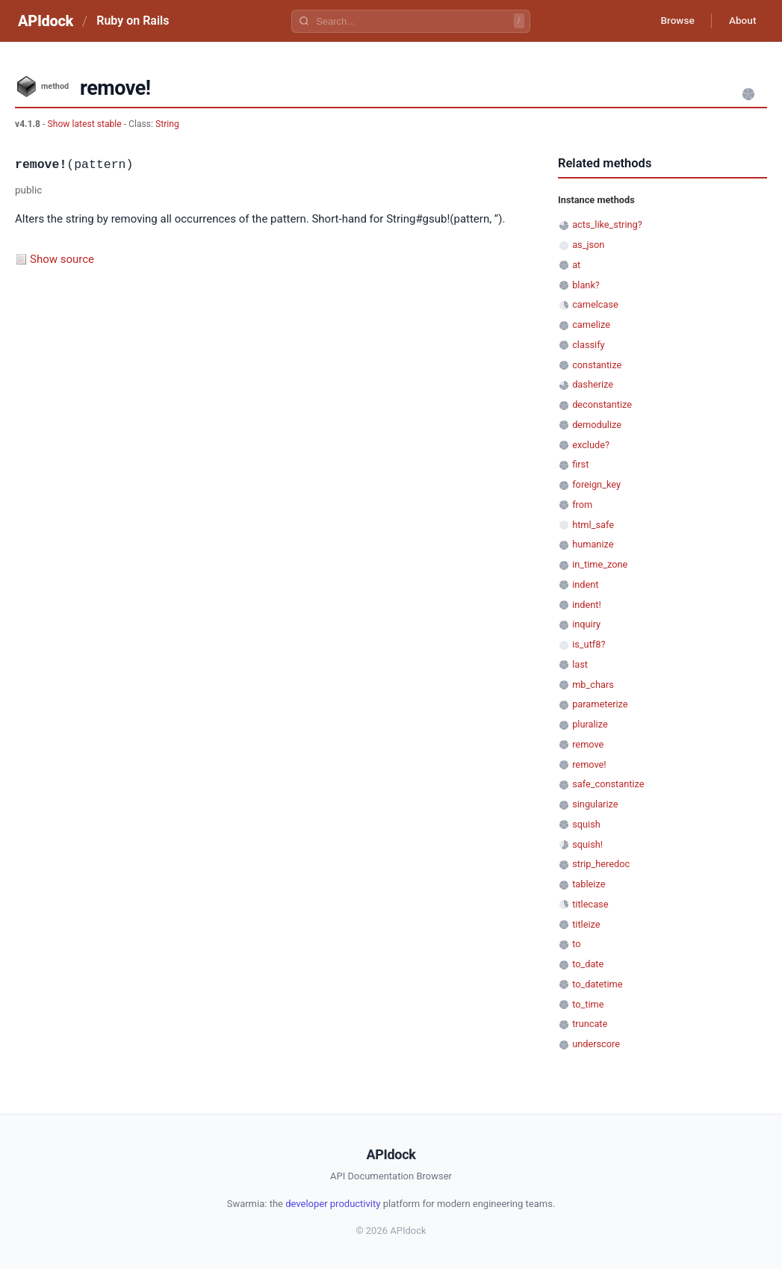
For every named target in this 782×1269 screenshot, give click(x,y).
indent (585, 584)
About (741, 21)
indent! (586, 604)
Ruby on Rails (132, 20)
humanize (592, 544)
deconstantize (602, 404)
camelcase (595, 304)
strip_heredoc (601, 863)
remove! (589, 764)
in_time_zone (599, 564)
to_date (587, 963)
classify (588, 344)
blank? (586, 285)
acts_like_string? (607, 224)
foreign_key (596, 484)
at (576, 264)
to (576, 943)
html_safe (593, 524)
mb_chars (593, 684)
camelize (591, 324)
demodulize (596, 424)
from (582, 504)
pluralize (589, 724)
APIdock (45, 21)
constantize (596, 364)
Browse (673, 21)
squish (586, 824)
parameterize (599, 704)
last (580, 664)
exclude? (590, 444)
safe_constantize (608, 783)
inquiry (586, 624)
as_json (588, 244)
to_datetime (597, 984)
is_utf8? (588, 644)
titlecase (590, 904)
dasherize (592, 384)
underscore (596, 1043)
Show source (62, 259)
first (580, 464)
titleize (586, 924)
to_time (587, 1004)
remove (587, 744)
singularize (595, 804)
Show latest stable (85, 124)
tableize (588, 884)
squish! (587, 844)
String (167, 124)
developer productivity (332, 1203)
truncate (589, 1023)
